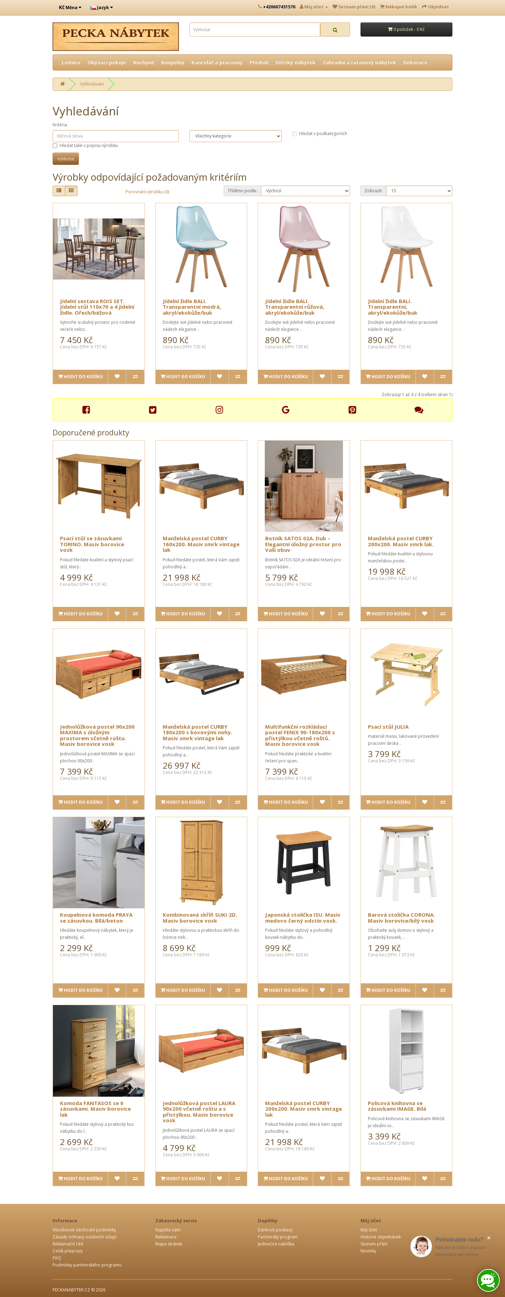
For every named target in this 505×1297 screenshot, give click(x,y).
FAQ (57, 1258)
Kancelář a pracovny (217, 62)
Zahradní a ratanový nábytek (359, 62)
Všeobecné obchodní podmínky (84, 1230)
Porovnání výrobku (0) (147, 192)
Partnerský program (278, 1237)
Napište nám (168, 1230)
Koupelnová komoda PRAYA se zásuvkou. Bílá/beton (96, 917)
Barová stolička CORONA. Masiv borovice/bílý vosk (401, 917)
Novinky (368, 1251)
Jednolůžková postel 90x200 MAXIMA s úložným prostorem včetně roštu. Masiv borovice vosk (97, 735)
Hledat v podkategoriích (319, 133)
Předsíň (259, 62)
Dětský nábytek (296, 62)
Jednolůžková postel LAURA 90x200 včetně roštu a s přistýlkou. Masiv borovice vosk (199, 1111)
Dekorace (415, 62)
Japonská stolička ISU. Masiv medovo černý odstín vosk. (303, 917)
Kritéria (60, 125)
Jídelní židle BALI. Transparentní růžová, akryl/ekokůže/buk (294, 306)
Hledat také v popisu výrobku (85, 145)
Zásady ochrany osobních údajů (84, 1237)
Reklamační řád (68, 1244)
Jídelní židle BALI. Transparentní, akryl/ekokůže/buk (392, 306)
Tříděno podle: (242, 191)
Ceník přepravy (68, 1251)
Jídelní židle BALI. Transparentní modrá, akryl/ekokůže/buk (192, 306)
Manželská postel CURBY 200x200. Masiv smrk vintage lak (303, 1108)
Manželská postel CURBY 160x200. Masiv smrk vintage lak (201, 544)
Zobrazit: (373, 191)
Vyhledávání (92, 84)
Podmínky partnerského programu (87, 1265)
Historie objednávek (381, 1237)
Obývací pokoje (107, 62)
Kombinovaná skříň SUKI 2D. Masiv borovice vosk (200, 917)
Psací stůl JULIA (388, 726)
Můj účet (369, 1230)
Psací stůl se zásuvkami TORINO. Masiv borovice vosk (92, 544)
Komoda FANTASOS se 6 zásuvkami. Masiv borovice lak (95, 1108)
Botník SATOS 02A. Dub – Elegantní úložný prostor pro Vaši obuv (303, 544)
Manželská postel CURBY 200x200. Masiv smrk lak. (400, 541)
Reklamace (166, 1237)
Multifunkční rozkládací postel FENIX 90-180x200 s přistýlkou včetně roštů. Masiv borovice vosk (300, 735)
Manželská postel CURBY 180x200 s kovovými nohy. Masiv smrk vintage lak (197, 732)
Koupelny (172, 62)
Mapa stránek (168, 1244)
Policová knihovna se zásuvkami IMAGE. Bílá (397, 1105)
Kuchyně (143, 62)
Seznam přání (374, 1244)
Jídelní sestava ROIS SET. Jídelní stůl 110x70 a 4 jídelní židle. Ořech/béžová (97, 306)
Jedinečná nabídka (276, 1244)
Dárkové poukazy (275, 1230)
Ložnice (71, 62)
